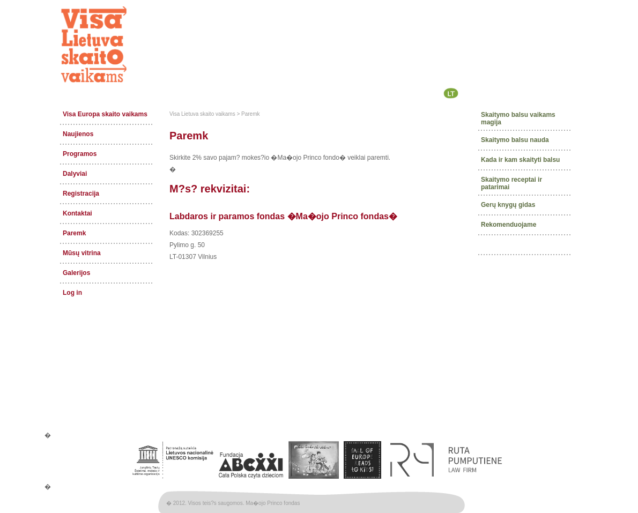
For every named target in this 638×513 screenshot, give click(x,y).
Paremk (74, 233)
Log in (72, 292)
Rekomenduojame (508, 224)
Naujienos (78, 134)
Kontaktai (77, 213)
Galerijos (76, 273)
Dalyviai (75, 173)
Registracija (81, 193)
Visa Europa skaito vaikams (105, 114)
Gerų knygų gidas (508, 204)
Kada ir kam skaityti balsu (520, 159)
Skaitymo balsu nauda (515, 140)
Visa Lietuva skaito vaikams (202, 114)
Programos (80, 154)
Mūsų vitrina (82, 253)
